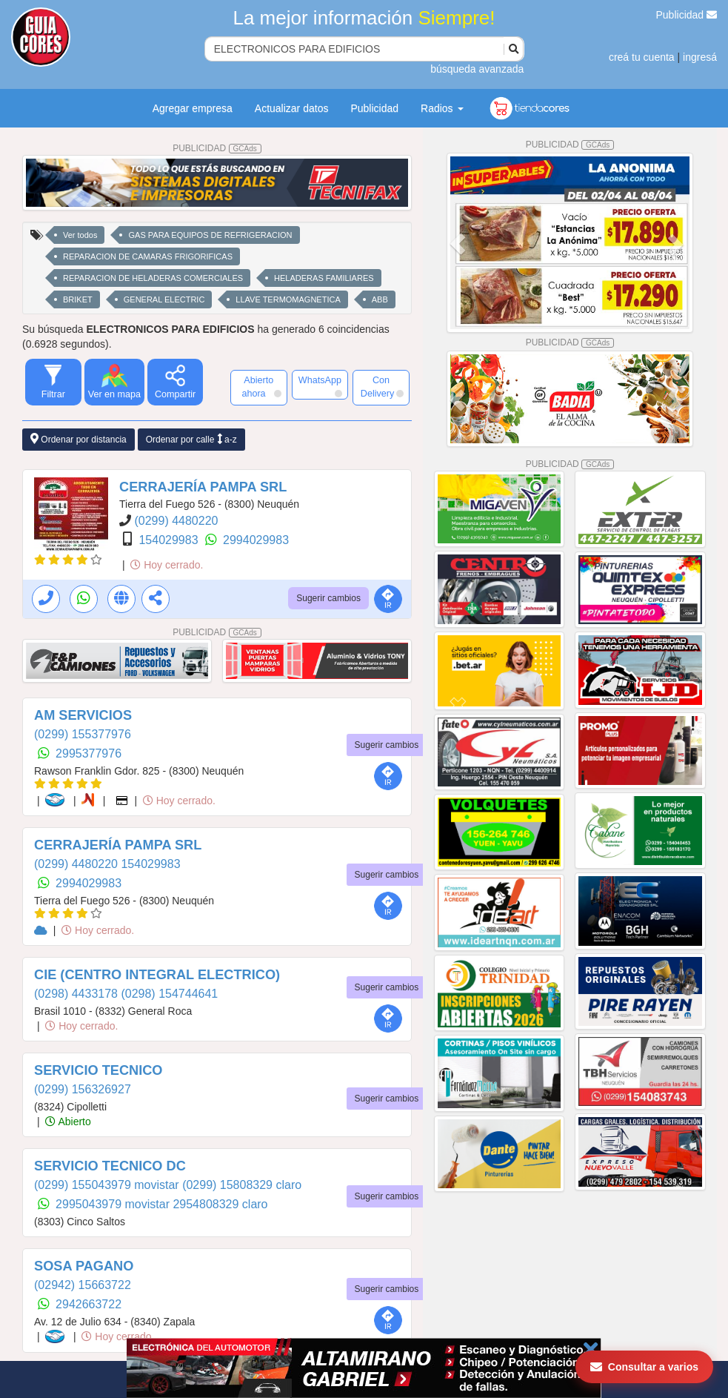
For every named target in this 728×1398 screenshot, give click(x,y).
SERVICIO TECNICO (98, 1070)
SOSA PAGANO (83, 1266)
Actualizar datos (292, 108)
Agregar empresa (193, 108)
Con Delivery (382, 387)
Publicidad (687, 15)
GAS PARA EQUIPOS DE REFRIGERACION (210, 235)
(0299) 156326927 (82, 1089)
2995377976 (88, 753)
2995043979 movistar (114, 1204)
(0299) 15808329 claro (241, 1185)
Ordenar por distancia (78, 439)
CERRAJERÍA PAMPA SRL (203, 487)
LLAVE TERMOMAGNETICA (288, 299)
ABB (380, 299)
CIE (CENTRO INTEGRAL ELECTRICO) (157, 974)
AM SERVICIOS (83, 715)
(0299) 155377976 (82, 734)
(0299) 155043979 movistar (108, 1185)
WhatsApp (320, 386)
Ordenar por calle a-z (191, 439)
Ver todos (80, 235)
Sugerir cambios (328, 598)
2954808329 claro (220, 1204)
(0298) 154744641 (169, 993)
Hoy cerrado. (166, 565)
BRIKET (78, 299)
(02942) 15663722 (82, 1285)
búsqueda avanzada (477, 69)
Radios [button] (442, 108)
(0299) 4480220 (176, 520)
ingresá (700, 57)
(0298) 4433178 (77, 993)
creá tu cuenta (642, 57)
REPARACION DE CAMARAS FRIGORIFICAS (148, 256)
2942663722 (88, 1304)
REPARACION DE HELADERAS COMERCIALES (153, 278)
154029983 (169, 540)
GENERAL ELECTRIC (164, 299)
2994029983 (256, 540)
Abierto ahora (261, 387)
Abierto (67, 1121)
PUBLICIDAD (217, 148)
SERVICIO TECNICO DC (110, 1166)
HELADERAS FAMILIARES (324, 278)
